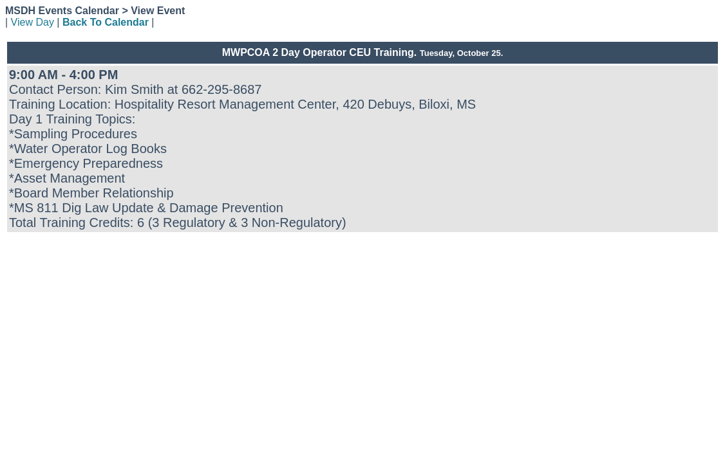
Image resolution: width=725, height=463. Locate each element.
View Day (32, 22)
